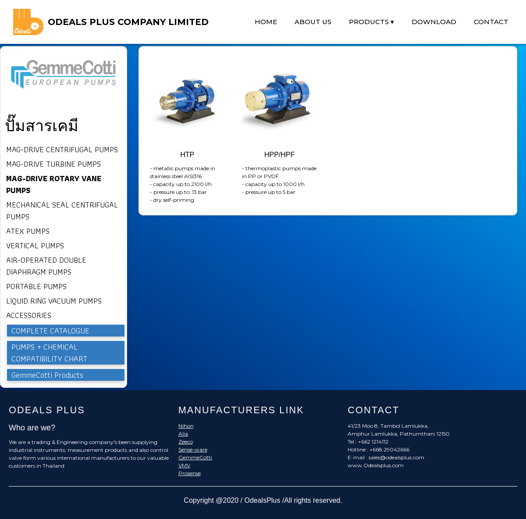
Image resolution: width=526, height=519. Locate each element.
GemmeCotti (195, 457)
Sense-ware (192, 449)
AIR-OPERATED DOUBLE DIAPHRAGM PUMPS (46, 266)
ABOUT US (313, 22)
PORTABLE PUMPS (36, 286)
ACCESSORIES (28, 315)
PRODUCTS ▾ (371, 22)
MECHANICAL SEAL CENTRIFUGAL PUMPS (62, 210)
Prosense (189, 473)
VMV (184, 465)
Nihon (186, 425)
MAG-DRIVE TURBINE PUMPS (53, 163)
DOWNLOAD (434, 22)
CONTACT (491, 22)
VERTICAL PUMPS (35, 245)
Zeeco (185, 441)
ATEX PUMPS (28, 231)
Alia (183, 433)
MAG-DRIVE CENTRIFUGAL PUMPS (62, 149)
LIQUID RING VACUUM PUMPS (54, 300)
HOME (266, 22)
